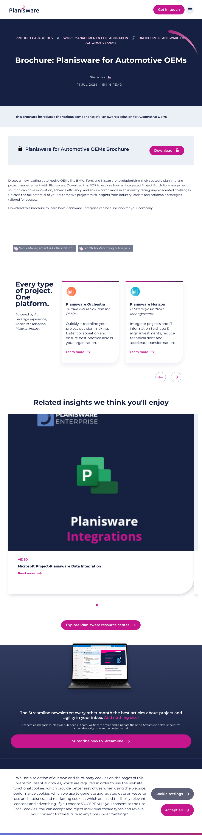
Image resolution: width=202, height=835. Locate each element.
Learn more (75, 352)
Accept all (174, 810)
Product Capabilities (34, 38)
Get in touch (169, 10)
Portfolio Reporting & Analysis (107, 248)
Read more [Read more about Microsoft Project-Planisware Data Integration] (26, 573)
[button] (97, 605)
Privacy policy (23, 821)
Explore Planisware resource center (97, 625)
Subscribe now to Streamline (97, 741)
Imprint (43, 821)
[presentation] (160, 377)
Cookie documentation (71, 821)
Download (163, 150)
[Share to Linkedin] (109, 77)
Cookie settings (169, 794)
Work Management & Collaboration (95, 38)
